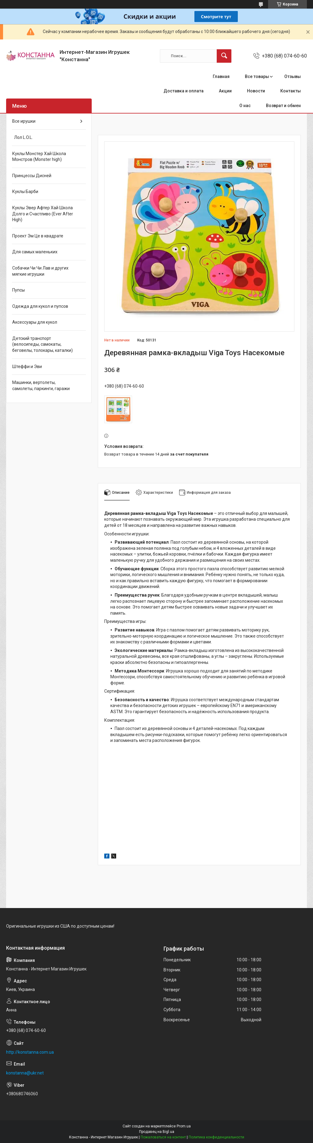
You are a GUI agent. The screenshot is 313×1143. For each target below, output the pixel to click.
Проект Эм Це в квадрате (37, 235)
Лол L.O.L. (22, 137)
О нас (245, 105)
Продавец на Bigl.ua (156, 1132)
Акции (225, 90)
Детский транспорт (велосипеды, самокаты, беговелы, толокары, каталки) (42, 344)
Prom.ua (184, 1126)
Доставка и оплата (184, 90)
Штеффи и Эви (27, 366)
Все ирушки (23, 121)
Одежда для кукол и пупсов (40, 306)
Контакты (290, 90)
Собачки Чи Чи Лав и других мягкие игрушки (40, 271)
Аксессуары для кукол (34, 322)
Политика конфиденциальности (216, 1137)
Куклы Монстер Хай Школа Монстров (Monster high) (39, 156)
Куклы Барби (25, 191)
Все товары (257, 76)
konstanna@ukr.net (25, 1072)
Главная (221, 76)
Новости (256, 90)
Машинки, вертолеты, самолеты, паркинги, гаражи (41, 385)
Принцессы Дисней (31, 175)
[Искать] (224, 56)
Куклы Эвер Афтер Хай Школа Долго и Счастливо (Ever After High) (42, 213)
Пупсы (18, 290)
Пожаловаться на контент (163, 1137)
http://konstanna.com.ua (30, 1052)
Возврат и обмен (283, 105)
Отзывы (292, 76)
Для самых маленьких (34, 251)
